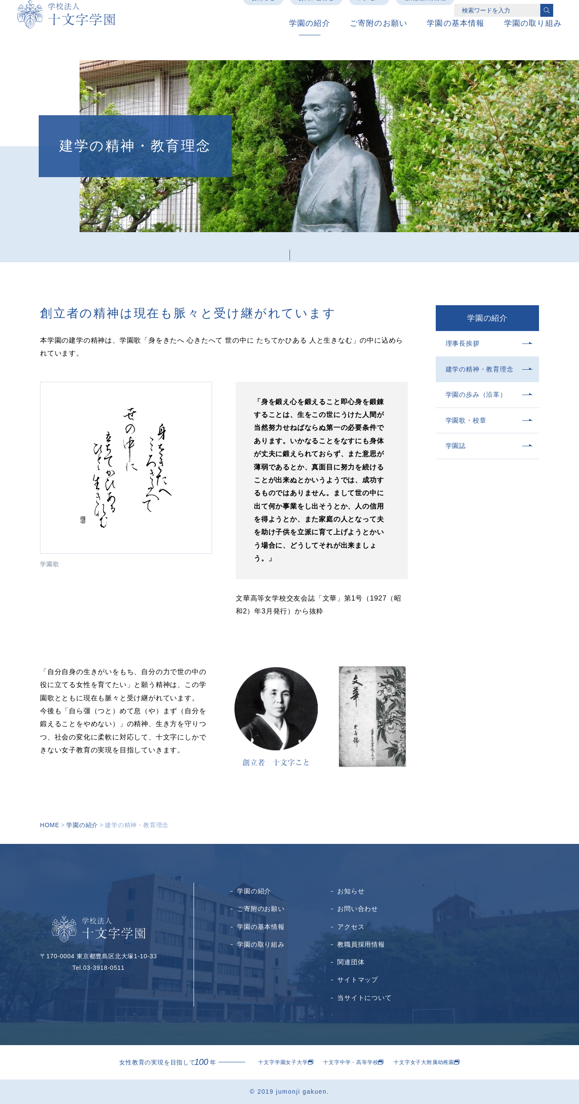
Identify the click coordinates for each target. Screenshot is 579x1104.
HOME (49, 825)
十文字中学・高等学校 (350, 1062)
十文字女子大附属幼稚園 (424, 1062)
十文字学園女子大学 (283, 1062)
